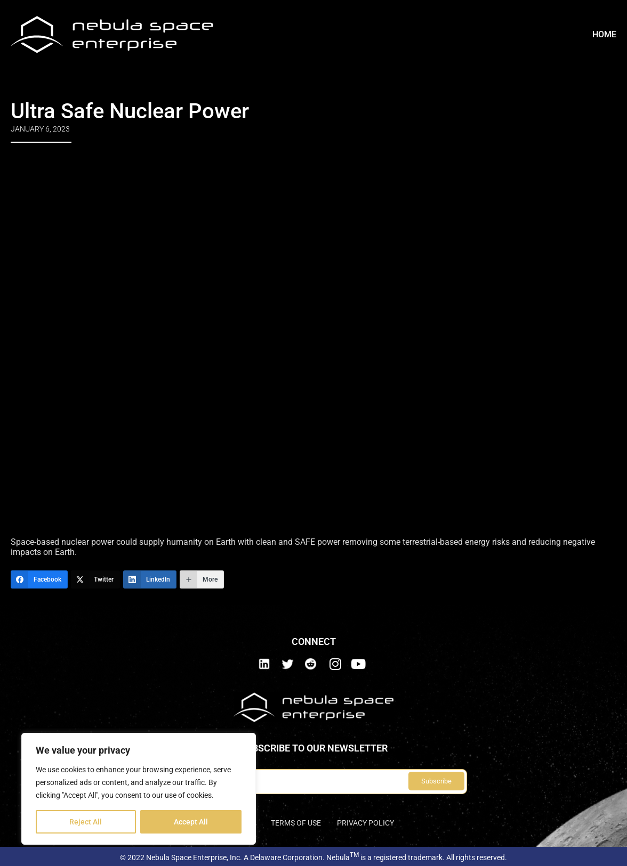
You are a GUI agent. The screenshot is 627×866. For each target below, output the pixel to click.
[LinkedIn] (149, 579)
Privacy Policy (365, 823)
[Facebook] (39, 579)
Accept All (191, 822)
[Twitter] (95, 579)
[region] (138, 789)
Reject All (85, 822)
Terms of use (296, 823)
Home (604, 34)
